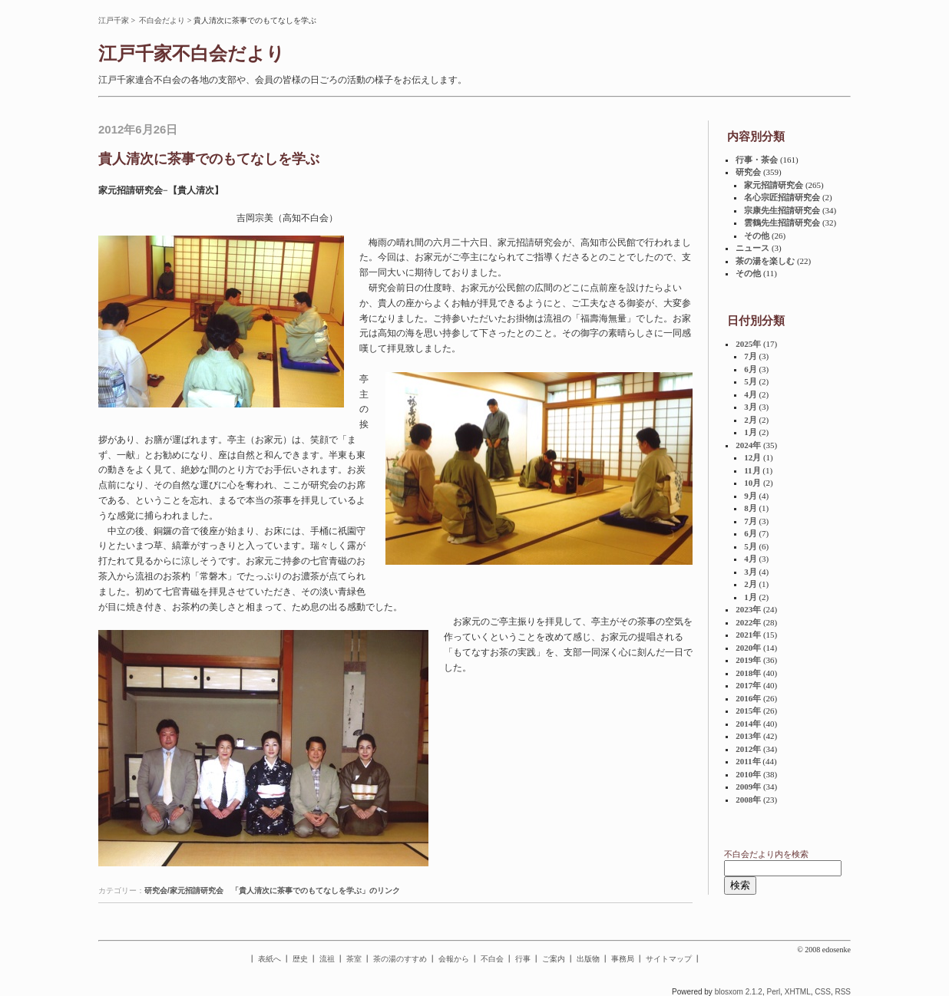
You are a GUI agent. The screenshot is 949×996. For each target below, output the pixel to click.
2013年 (748, 735)
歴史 (300, 959)
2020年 (748, 647)
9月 (750, 495)
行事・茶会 (757, 159)
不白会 (492, 959)
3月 (750, 406)
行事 (523, 959)
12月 (752, 457)
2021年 (748, 634)
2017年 (748, 685)
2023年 (748, 609)
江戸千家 (113, 20)
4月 (750, 394)
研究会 (748, 171)
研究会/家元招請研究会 (183, 890)
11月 (752, 470)
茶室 (354, 959)
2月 (750, 419)
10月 (752, 482)
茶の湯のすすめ (400, 959)
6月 (750, 369)
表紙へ (269, 959)
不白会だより (162, 20)
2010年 (748, 774)
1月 (750, 432)
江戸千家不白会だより (191, 54)
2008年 (748, 799)
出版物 (588, 959)
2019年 (748, 660)
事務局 (622, 959)
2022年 (748, 622)
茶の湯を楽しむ (765, 260)
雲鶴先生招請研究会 (782, 222)
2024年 (748, 445)
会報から (453, 959)
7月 (750, 356)
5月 (750, 381)
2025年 (748, 343)
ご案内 (553, 959)
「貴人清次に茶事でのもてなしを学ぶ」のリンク (315, 890)
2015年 (748, 710)
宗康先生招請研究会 (782, 210)
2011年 (748, 761)
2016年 (748, 698)
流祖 (327, 959)
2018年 (748, 673)
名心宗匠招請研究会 (782, 197)
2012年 (748, 749)
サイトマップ (669, 959)
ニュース (752, 247)
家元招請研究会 (773, 185)
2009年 (748, 786)
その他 (756, 235)
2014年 (748, 723)
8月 (750, 508)
